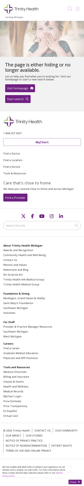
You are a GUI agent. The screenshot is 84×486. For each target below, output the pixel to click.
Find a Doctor (11, 153)
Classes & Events (13, 381)
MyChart (42, 142)
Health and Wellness (15, 386)
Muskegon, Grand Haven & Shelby (24, 298)
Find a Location (12, 160)
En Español (10, 411)
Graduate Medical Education (20, 353)
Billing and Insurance (16, 376)
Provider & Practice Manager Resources (27, 326)
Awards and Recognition (18, 250)
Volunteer (9, 313)
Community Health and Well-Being (24, 255)
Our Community (66, 430)
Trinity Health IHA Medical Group (23, 279)
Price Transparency (15, 406)
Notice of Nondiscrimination (26, 445)
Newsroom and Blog (15, 269)
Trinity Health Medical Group (21, 284)
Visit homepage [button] (20, 88)
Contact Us (10, 260)
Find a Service (11, 166)
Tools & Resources (14, 173)
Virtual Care (10, 416)
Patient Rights (61, 445)
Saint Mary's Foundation (18, 303)
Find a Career (11, 348)
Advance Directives (15, 372)
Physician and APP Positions (20, 358)
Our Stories (34, 435)
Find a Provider (15, 198)
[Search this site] (42, 225)
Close (75, 482)
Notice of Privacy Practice (24, 440)
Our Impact (13, 435)
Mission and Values (15, 265)
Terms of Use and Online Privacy (28, 450)
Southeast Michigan (15, 308)
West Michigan (12, 336)
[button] (78, 7)
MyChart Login (12, 396)
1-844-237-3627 (12, 133)
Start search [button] (18, 99)
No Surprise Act (13, 274)
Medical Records (13, 391)
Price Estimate (12, 401)
